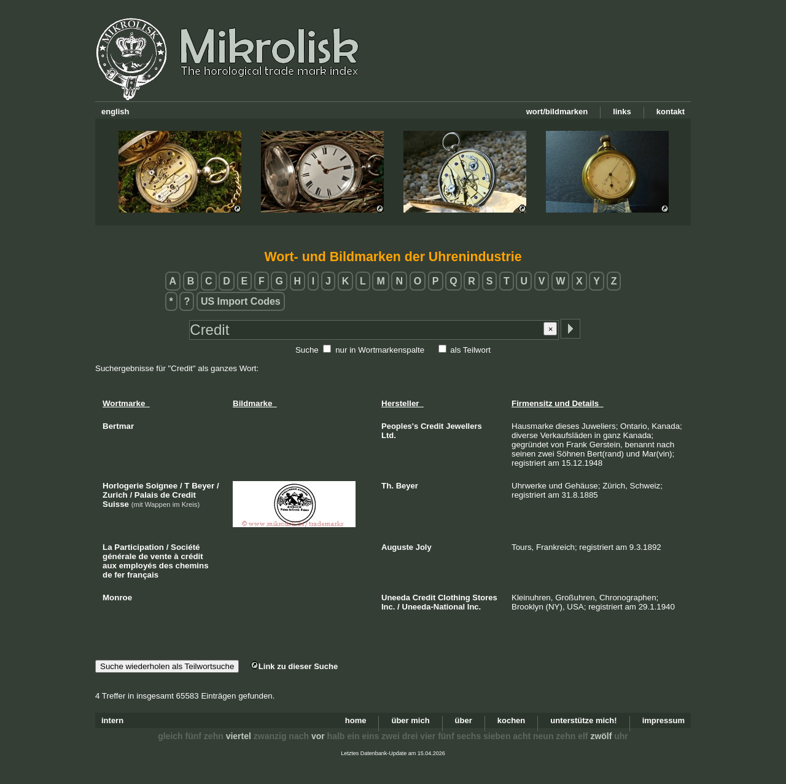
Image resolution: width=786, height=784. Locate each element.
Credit (432, 426)
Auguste (397, 547)
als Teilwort (470, 350)
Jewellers (464, 426)
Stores (484, 597)
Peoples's (399, 426)
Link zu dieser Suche (294, 666)
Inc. (388, 606)
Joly (424, 547)
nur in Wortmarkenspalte (379, 350)
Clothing (454, 597)
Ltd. (388, 435)
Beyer (407, 485)
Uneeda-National (433, 606)
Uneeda (395, 597)
